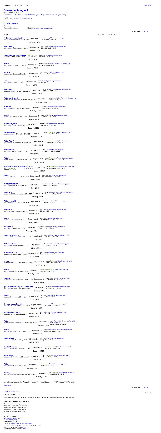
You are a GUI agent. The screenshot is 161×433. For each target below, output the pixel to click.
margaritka (11, 262)
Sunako (10, 271)
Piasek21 (10, 159)
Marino (10, 297)
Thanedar (11, 245)
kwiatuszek (11, 134)
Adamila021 (56, 98)
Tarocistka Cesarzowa (14, 322)
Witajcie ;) (8, 192)
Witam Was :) (9, 141)
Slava (9, 125)
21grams (10, 202)
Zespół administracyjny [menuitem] (31, 15)
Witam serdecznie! (11, 98)
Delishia (10, 48)
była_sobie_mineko (14, 374)
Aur (9, 57)
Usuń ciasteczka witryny (10, 419)
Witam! (6, 270)
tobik (9, 82)
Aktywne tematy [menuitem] (61, 15)
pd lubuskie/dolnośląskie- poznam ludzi (18, 287)
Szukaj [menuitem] (20, 15)
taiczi (9, 117)
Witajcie (7, 278)
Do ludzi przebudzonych (13, 304)
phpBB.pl (25, 428)
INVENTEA (25, 427)
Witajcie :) (8, 210)
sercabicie (11, 357)
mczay (48, 38)
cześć (6, 81)
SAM (47, 106)
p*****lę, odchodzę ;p (11, 312)
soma (9, 65)
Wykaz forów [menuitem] (8, 15)
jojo (9, 228)
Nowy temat (7, 26)
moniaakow (11, 331)
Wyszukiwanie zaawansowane (43, 28)
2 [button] (144, 31)
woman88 (11, 288)
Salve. (6, 218)
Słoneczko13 (49, 184)
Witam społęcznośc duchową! (15, 55)
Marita (10, 185)
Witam (6, 64)
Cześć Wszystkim (10, 347)
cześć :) (7, 373)
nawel (10, 365)
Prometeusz (52, 132)
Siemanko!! (8, 227)
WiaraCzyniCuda (48, 63)
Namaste (7, 107)
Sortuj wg (47, 382)
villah (46, 252)
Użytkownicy (11, 23)
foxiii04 (10, 177)
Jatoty (10, 254)
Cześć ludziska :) (10, 252)
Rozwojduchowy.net (16, 10)
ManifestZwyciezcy (13, 99)
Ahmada (48, 201)
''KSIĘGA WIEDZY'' (11, 184)
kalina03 (10, 142)
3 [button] (147, 31)
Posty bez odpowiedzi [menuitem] (47, 15)
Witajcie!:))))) (9, 338)
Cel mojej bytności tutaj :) (13, 38)
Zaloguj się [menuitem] (147, 5)
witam (6, 261)
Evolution (48, 115)
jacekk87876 (11, 91)
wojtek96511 (12, 194)
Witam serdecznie (10, 244)
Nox (9, 220)
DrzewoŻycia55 (12, 348)
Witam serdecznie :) (11, 235)
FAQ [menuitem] (15, 15)
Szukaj (30, 28)
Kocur (48, 175)
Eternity (10, 39)
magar (10, 74)
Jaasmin (53, 261)
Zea (9, 151)
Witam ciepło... (9, 150)
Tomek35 (10, 108)
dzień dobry (8, 355)
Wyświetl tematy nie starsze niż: (21, 382)
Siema (6, 115)
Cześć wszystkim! (10, 124)
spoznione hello (10, 132)
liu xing (10, 305)
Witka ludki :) (9, 47)
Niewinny (45, 226)
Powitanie (8, 89)
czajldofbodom (12, 237)
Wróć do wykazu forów (12, 391)
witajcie (7, 72)
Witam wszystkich (11, 201)
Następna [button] (150, 31)
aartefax (50, 235)
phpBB (19, 426)
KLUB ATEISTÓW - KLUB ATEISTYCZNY (19, 167)
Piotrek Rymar (12, 280)
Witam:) (7, 175)
